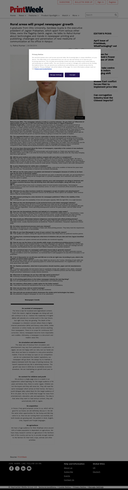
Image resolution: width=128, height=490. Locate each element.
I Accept (72, 75)
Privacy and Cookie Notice (43, 69)
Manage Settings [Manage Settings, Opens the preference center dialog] (56, 75)
